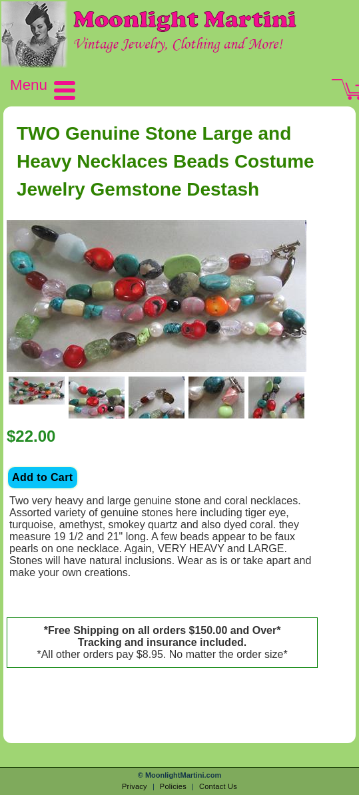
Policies (173, 786)
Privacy (134, 786)
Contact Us (218, 786)
